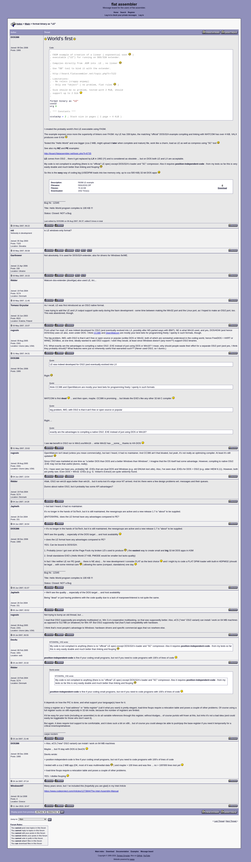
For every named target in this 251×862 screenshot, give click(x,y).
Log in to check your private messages (121, 15)
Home (116, 12)
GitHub (139, 856)
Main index (99, 851)
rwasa (132, 859)
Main (27, 24)
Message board (147, 851)
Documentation (122, 851)
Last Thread (219, 821)
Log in (141, 15)
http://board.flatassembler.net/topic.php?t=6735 (67, 153)
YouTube (146, 856)
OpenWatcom (112, 333)
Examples (135, 851)
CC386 (97, 333)
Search (123, 12)
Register (131, 12)
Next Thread (231, 821)
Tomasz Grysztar (123, 856)
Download (110, 851)
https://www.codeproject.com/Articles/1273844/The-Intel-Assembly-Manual (81, 791)
